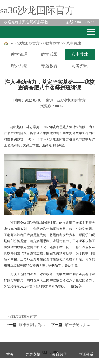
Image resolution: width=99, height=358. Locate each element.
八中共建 (73, 43)
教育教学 (52, 43)
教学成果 (49, 54)
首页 (9, 354)
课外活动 (19, 66)
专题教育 (49, 66)
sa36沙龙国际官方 (37, 10)
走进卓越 (32, 354)
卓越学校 (23, 32)
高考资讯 (79, 66)
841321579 (80, 22)
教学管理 (19, 54)
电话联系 (85, 354)
